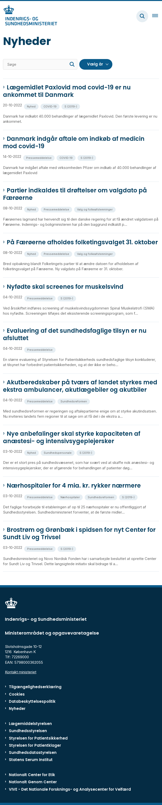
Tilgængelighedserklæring (35, 686)
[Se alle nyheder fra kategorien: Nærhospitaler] (71, 497)
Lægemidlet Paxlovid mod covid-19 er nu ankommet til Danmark (67, 91)
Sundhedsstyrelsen (28, 730)
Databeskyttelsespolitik (32, 701)
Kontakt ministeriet (20, 672)
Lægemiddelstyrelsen (30, 723)
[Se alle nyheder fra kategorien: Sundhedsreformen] (74, 401)
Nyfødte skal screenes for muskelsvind (65, 286)
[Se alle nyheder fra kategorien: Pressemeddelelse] (39, 157)
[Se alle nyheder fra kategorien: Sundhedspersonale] (58, 452)
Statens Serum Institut (31, 759)
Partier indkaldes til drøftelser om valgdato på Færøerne (75, 194)
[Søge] (40, 64)
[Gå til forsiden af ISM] (28, 16)
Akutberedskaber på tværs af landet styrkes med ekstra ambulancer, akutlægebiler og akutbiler (80, 386)
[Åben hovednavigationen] (157, 16)
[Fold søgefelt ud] (142, 16)
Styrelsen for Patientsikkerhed (38, 738)
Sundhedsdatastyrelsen (33, 752)
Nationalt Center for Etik (32, 774)
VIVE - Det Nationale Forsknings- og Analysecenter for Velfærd (70, 789)
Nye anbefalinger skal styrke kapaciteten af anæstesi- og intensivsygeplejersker (71, 437)
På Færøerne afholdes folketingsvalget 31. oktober (82, 242)
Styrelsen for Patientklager (35, 745)
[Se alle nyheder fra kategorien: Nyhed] (32, 106)
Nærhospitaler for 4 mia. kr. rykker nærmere (74, 485)
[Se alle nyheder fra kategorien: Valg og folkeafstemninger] (95, 209)
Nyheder (17, 708)
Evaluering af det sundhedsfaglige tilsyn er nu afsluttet (74, 334)
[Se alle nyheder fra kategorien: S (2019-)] (71, 106)
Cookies (17, 694)
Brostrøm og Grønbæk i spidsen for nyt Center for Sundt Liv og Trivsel (79, 533)
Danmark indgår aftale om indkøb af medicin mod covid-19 (73, 142)
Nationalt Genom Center (33, 781)
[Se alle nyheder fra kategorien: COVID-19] (50, 106)
